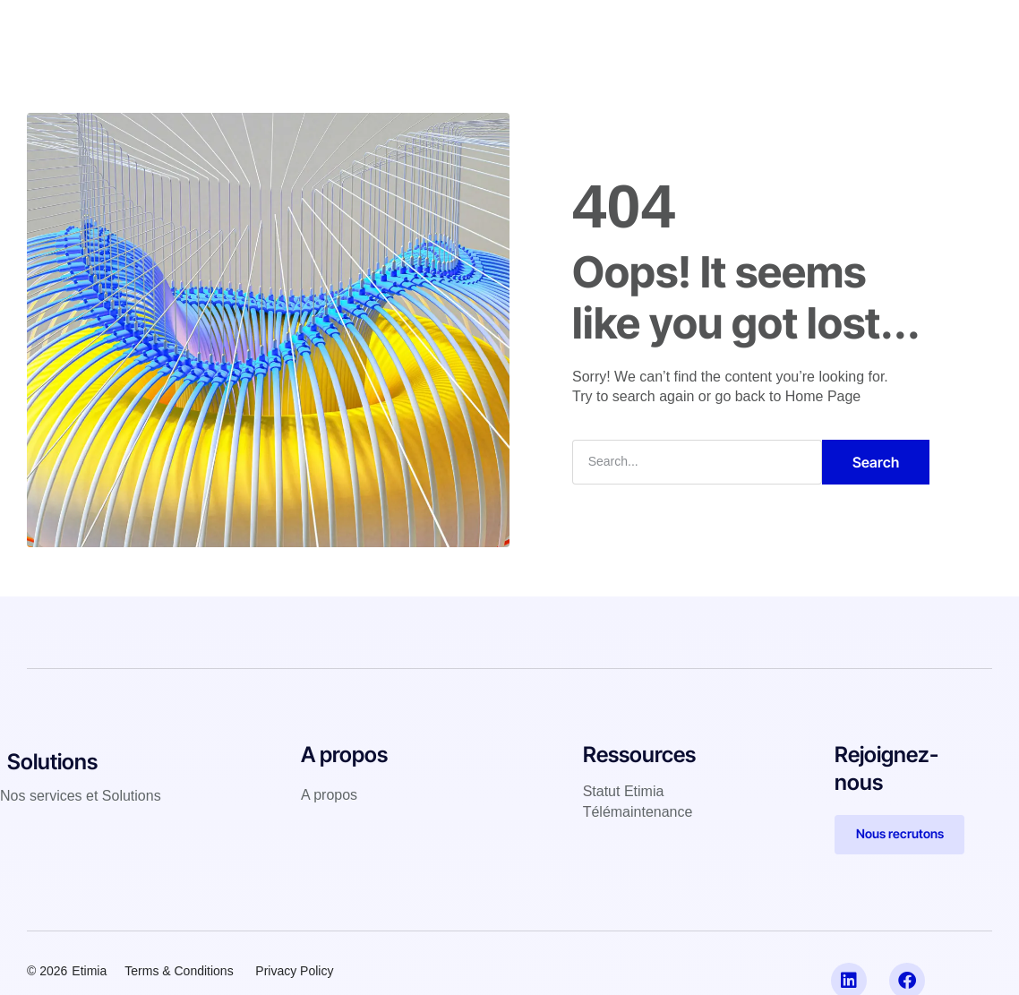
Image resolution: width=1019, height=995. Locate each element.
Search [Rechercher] (875, 462)
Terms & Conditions (178, 971)
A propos (627, 30)
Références (534, 30)
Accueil (273, 30)
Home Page (823, 396)
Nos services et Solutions (80, 795)
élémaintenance (641, 811)
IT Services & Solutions (397, 30)
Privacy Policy (295, 971)
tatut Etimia (628, 791)
